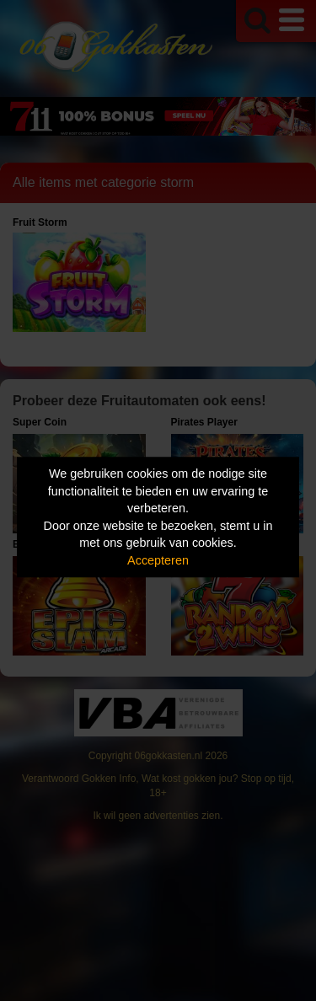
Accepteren (158, 560)
